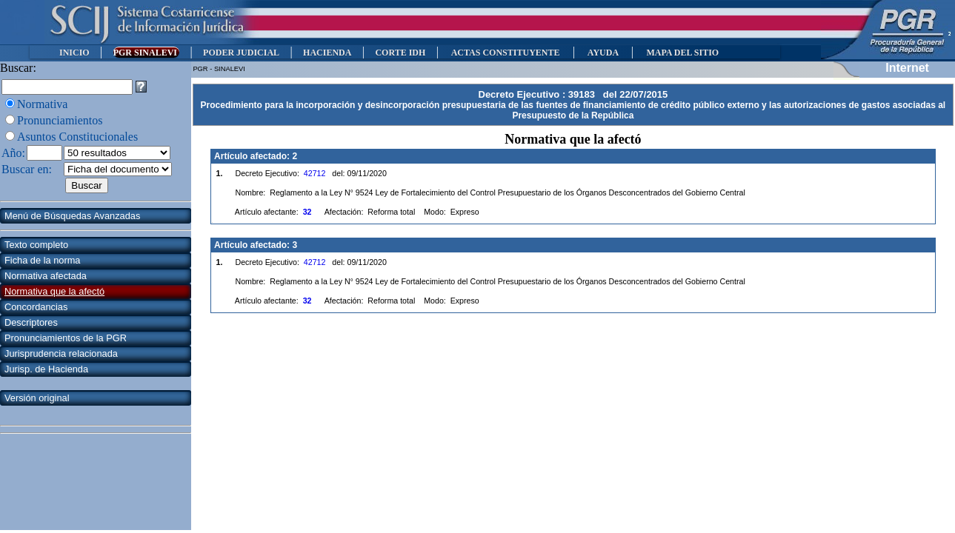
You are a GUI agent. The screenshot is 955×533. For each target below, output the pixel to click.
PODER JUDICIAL (241, 52)
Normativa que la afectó (54, 291)
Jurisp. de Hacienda (46, 369)
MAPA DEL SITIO (682, 52)
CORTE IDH (400, 52)
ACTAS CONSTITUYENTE (505, 52)
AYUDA (602, 52)
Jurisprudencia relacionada (61, 353)
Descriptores (31, 322)
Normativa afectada (45, 275)
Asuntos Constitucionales (77, 136)
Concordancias (35, 306)
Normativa (42, 104)
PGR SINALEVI (146, 52)
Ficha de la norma (42, 260)
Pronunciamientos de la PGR (65, 337)
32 (307, 211)
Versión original (37, 397)
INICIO (74, 52)
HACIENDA (327, 52)
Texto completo (36, 244)
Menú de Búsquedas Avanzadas (72, 215)
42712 (315, 173)
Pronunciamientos (60, 120)
